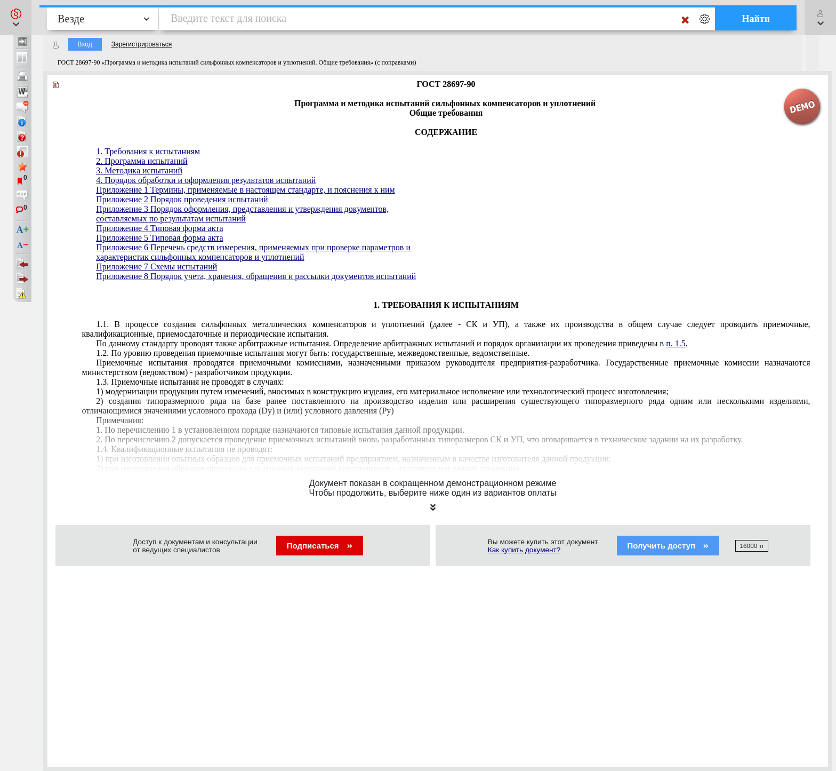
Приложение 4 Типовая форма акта (159, 228)
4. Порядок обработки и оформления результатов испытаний (206, 180)
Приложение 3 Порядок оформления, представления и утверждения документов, (242, 208)
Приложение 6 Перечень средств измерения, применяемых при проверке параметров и (253, 247)
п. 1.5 (676, 343)
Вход (85, 44)
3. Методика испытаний (139, 170)
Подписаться (319, 545)
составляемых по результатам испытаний (171, 218)
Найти (756, 18)
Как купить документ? (524, 550)
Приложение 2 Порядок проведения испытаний (182, 199)
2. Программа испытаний (141, 160)
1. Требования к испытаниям (148, 151)
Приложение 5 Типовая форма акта (159, 237)
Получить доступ (668, 545)
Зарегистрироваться (141, 44)
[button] (15, 17)
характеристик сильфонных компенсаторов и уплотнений (200, 256)
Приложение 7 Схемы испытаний (156, 266)
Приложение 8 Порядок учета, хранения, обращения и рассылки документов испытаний (256, 276)
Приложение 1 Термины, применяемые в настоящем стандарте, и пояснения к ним (245, 189)
